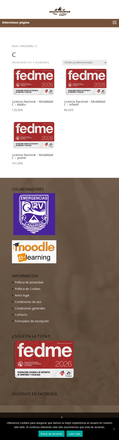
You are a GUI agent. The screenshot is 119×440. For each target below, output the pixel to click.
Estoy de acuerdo (51, 433)
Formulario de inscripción (32, 321)
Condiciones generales (30, 308)
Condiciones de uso (28, 302)
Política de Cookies (28, 289)
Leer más (74, 433)
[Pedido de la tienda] (84, 62)
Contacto (21, 315)
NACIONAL (27, 46)
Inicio (15, 46)
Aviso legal (22, 295)
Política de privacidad (29, 282)
